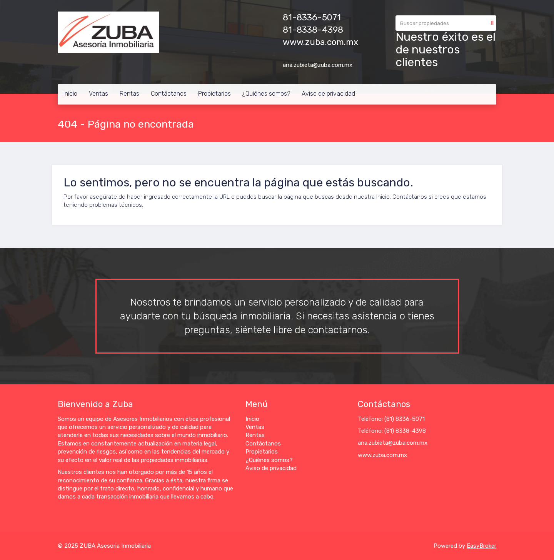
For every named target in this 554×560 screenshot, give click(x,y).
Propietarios (214, 93)
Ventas (98, 93)
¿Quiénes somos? (266, 93)
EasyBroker (481, 545)
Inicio (70, 93)
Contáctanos (169, 93)
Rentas (129, 93)
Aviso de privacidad (328, 93)
